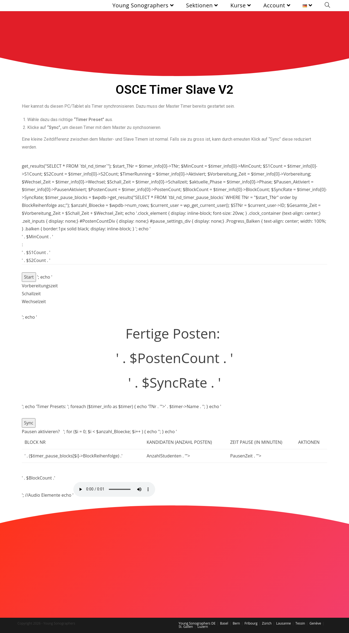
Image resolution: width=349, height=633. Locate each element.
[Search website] (327, 5)
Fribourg (251, 623)
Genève (315, 623)
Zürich (267, 623)
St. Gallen (186, 626)
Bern (236, 623)
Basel (224, 623)
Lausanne (283, 623)
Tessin (300, 623)
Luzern (202, 626)
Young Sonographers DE (197, 623)
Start (29, 277)
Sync (28, 423)
